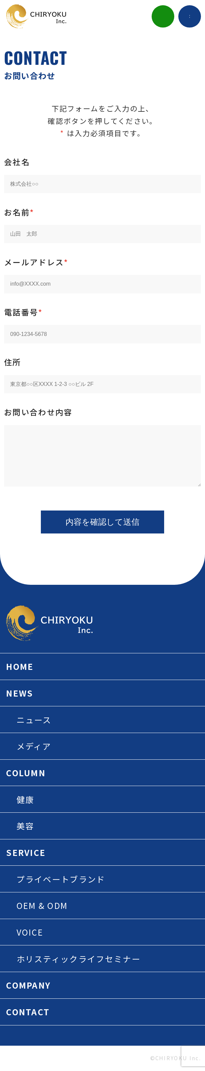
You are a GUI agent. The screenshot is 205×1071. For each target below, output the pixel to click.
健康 (25, 799)
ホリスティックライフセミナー (78, 959)
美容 (25, 826)
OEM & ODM (42, 905)
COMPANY (28, 985)
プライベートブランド (61, 879)
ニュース (34, 720)
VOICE (30, 932)
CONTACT (28, 1012)
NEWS (19, 693)
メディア (34, 746)
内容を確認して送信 (102, 521)
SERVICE (26, 852)
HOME (19, 666)
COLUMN (26, 773)
